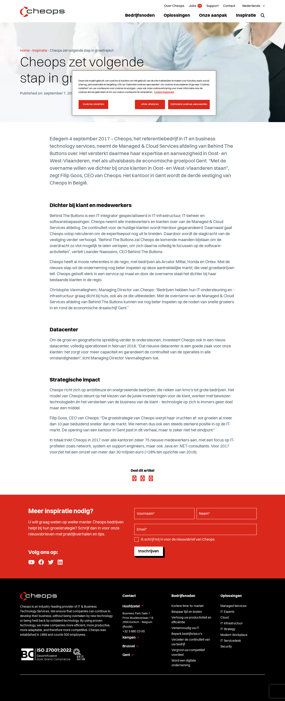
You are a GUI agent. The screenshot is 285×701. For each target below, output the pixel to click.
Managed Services (233, 606)
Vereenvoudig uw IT (185, 628)
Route (127, 626)
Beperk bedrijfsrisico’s (186, 633)
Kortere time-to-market (187, 606)
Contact (229, 6)
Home (25, 51)
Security (226, 646)
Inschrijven (148, 551)
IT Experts (227, 611)
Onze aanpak (213, 15)
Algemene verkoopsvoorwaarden (102, 686)
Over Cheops (174, 6)
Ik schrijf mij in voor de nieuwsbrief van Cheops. (178, 539)
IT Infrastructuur (231, 623)
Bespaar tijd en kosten (186, 611)
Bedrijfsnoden (140, 15)
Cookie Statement (165, 686)
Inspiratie (246, 15)
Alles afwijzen (150, 104)
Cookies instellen (93, 104)
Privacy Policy (139, 686)
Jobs (192, 6)
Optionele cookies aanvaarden (189, 104)
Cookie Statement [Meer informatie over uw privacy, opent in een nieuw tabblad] (164, 92)
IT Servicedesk (230, 640)
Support (212, 6)
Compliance (190, 686)
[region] (144, 93)
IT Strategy (227, 629)
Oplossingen (177, 15)
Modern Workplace (233, 635)
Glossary (210, 686)
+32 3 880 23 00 (133, 631)
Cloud (224, 617)
